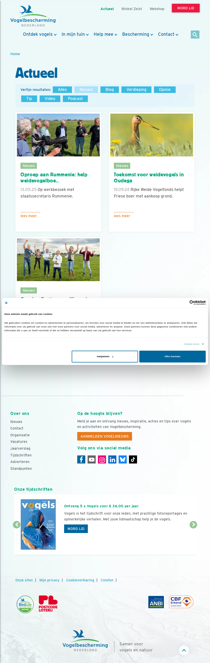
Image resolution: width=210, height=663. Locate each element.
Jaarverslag (20, 448)
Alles (62, 89)
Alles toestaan (172, 356)
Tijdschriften (21, 455)
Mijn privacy (49, 580)
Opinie (165, 89)
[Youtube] (92, 459)
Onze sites (24, 580)
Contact (166, 34)
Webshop (157, 9)
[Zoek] (195, 34)
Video (50, 98)
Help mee (103, 34)
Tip (29, 98)
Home (15, 54)
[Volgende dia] (193, 540)
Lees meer (28, 216)
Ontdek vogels (38, 34)
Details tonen (192, 344)
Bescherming (135, 34)
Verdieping (136, 89)
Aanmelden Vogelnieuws (105, 436)
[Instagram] (102, 459)
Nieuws (86, 89)
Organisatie (20, 435)
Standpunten (21, 469)
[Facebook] (81, 459)
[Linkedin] (112, 459)
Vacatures (18, 442)
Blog (110, 89)
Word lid (76, 529)
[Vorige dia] (16, 540)
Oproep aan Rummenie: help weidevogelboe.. (54, 178)
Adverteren (20, 462)
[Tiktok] (133, 459)
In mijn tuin (73, 34)
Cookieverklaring (80, 580)
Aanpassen (105, 356)
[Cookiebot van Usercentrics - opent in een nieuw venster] (184, 302)
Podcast (75, 98)
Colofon (107, 580)
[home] (33, 16)
